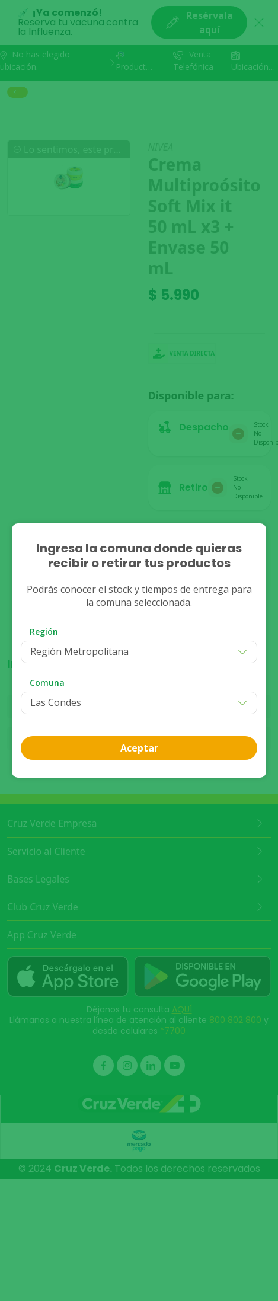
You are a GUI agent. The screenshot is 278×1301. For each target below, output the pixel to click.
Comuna (47, 682)
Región (44, 631)
